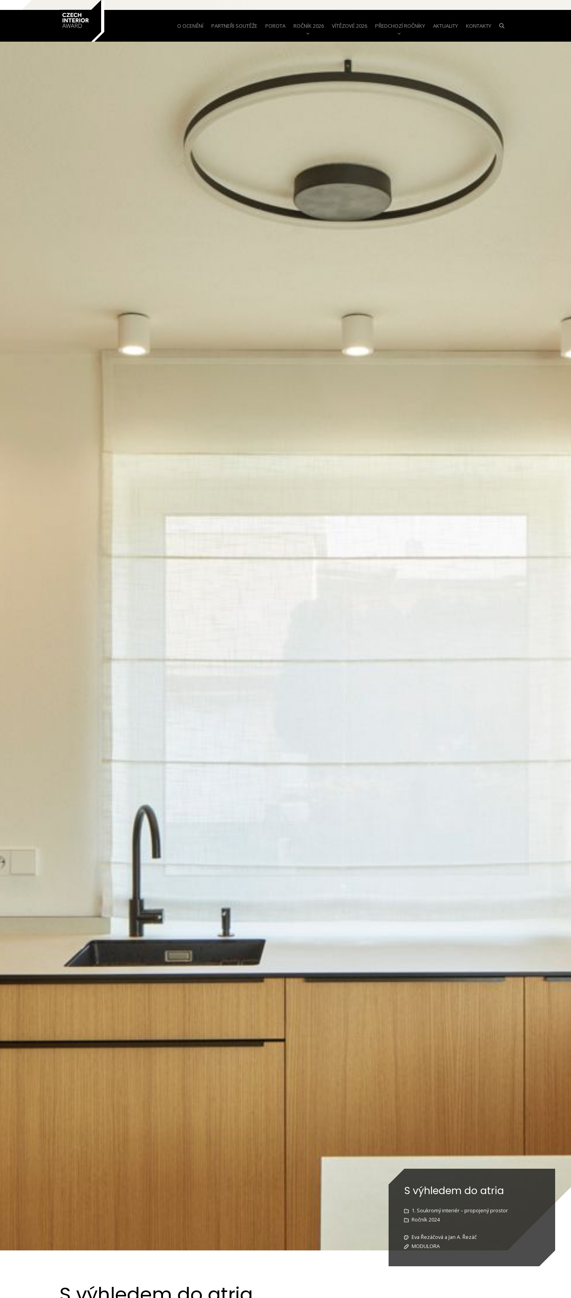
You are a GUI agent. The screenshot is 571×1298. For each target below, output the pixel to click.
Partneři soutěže (234, 25)
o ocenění (190, 25)
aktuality (445, 25)
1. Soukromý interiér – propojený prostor (460, 1210)
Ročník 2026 (308, 25)
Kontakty (478, 25)
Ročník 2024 (426, 1219)
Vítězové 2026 (349, 25)
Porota (275, 25)
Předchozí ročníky (400, 25)
